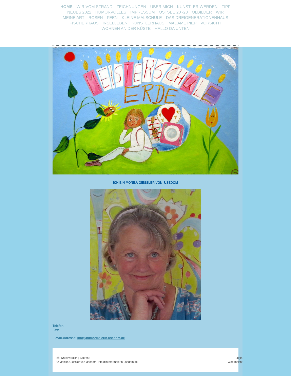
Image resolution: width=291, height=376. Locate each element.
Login (239, 357)
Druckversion (67, 357)
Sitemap (85, 357)
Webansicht (235, 361)
